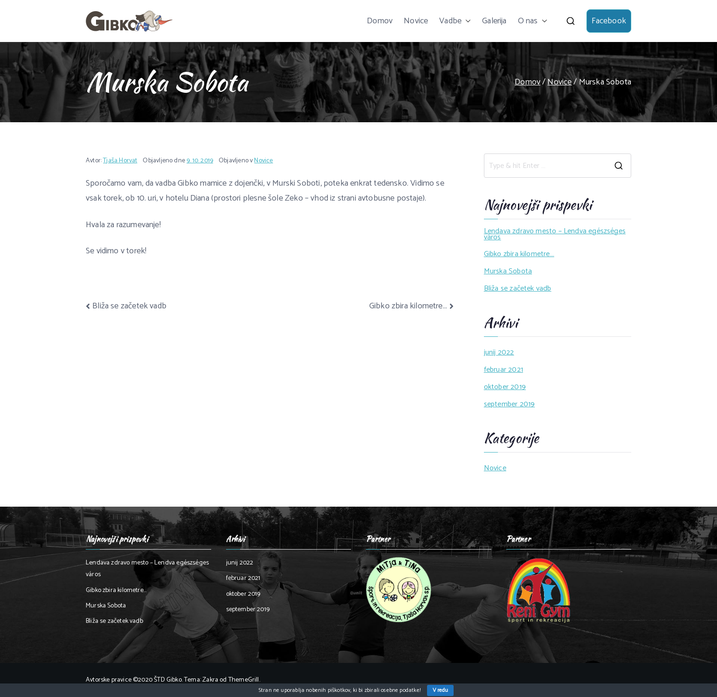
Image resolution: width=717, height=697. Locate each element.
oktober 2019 (505, 387)
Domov (380, 21)
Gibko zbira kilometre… (408, 306)
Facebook (609, 21)
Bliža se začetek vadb (129, 306)
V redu (440, 690)
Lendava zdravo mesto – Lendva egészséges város (555, 235)
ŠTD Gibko (168, 680)
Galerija (494, 21)
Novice (416, 21)
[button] (466, 21)
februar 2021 (503, 370)
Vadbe (455, 21)
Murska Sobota (508, 272)
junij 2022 (499, 353)
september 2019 (509, 405)
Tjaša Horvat (120, 160)
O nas (532, 21)
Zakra (210, 680)
